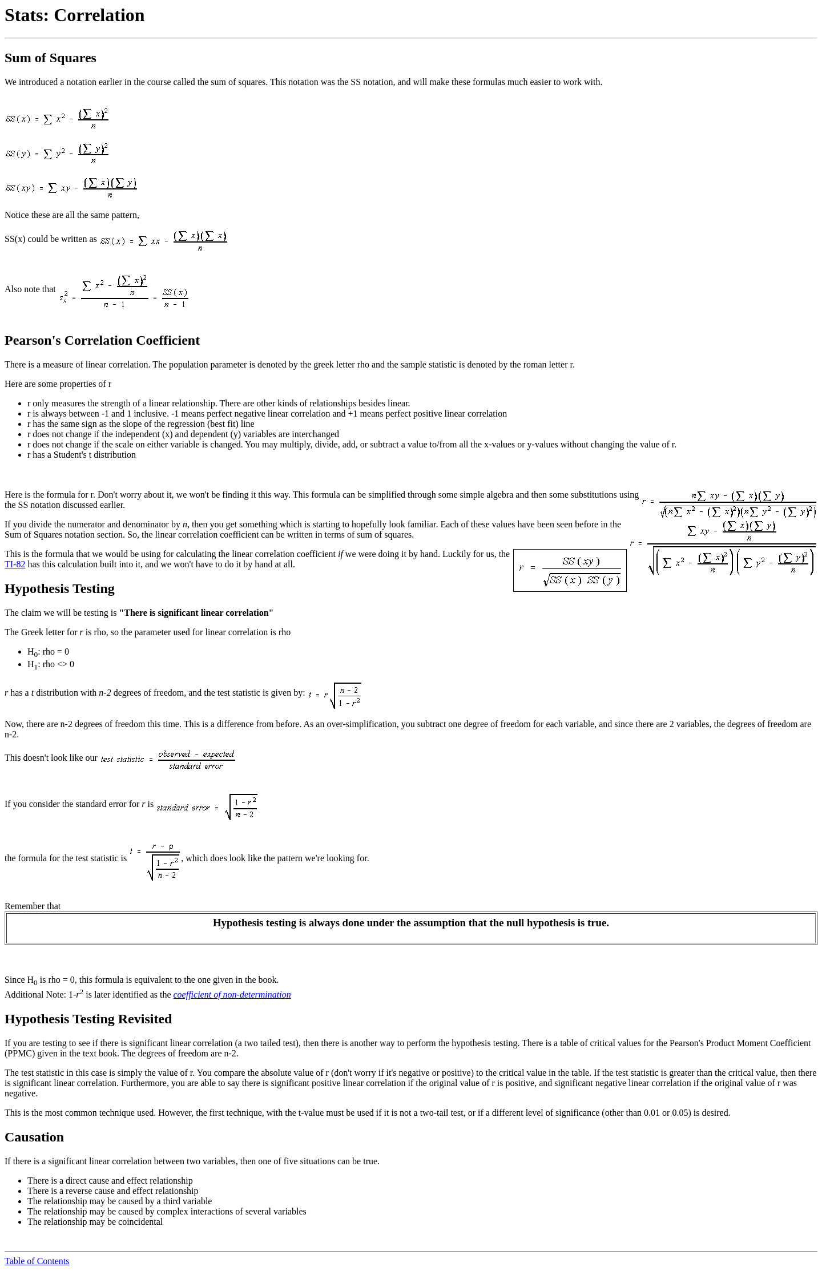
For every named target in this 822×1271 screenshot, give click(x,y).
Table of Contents (37, 1261)
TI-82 (15, 564)
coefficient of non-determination (232, 994)
